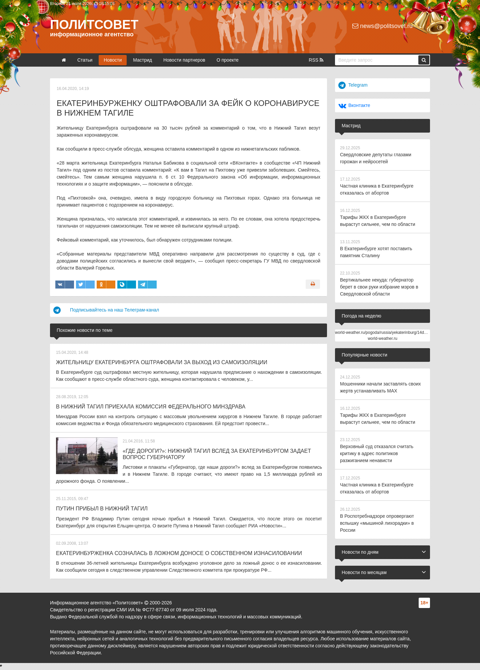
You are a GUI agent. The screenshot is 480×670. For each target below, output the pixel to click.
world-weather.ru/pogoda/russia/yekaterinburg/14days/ (383, 332)
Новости (113, 60)
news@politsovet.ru (382, 26)
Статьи (84, 60)
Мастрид (142, 60)
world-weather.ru (382, 338)
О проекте (228, 60)
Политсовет (94, 25)
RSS (316, 60)
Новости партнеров (184, 60)
